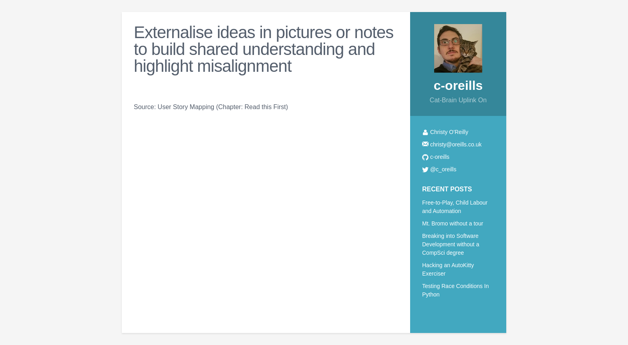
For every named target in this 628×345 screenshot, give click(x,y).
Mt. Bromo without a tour (452, 223)
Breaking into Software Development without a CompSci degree (450, 244)
